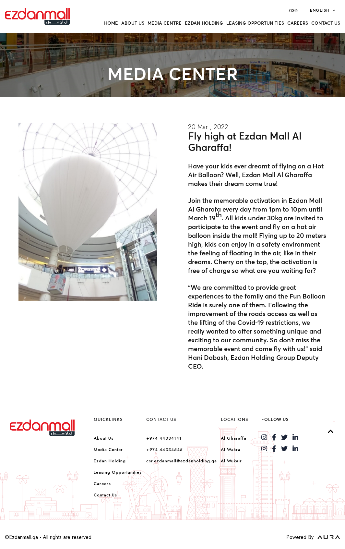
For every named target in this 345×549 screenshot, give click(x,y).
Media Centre (165, 23)
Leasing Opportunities (255, 23)
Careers (297, 23)
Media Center (108, 449)
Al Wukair (231, 461)
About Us (103, 438)
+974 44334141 (164, 438)
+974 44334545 (164, 449)
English (322, 10)
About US (132, 23)
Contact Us (325, 23)
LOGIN (293, 11)
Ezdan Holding (204, 23)
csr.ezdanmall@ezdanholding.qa (181, 461)
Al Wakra (231, 449)
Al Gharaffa (233, 438)
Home (111, 23)
